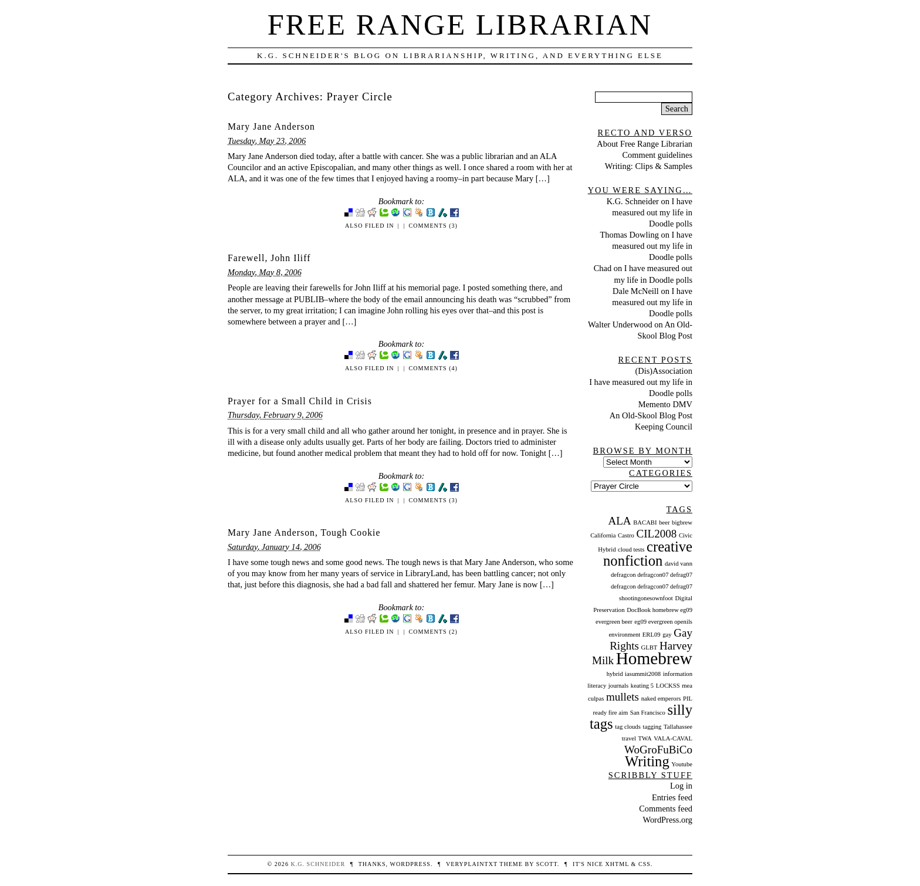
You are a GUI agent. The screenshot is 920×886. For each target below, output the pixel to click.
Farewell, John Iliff (269, 258)
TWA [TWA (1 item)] (645, 738)
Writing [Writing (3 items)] (647, 761)
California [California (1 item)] (602, 535)
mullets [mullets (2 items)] (622, 697)
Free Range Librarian (460, 24)
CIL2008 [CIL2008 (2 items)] (657, 533)
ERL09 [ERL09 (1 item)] (651, 634)
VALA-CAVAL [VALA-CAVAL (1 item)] (673, 738)
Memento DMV (665, 404)
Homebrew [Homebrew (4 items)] (654, 658)
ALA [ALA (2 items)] (619, 521)
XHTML (617, 864)
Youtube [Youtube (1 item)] (681, 764)
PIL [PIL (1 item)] (687, 698)
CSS (644, 864)
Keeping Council (663, 426)
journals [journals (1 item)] (618, 685)
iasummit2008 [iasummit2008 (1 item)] (643, 674)
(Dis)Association (663, 371)
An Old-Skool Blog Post (651, 415)
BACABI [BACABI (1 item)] (645, 522)
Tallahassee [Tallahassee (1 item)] (678, 726)
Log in (681, 785)
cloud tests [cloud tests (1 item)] (631, 549)
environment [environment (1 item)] (624, 634)
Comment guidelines (657, 155)
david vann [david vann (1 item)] (678, 563)
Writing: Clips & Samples (648, 166)
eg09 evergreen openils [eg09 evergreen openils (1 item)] (663, 621)
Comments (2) (433, 631)
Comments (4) (433, 368)
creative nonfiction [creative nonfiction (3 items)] (647, 554)
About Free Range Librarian (644, 143)
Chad (602, 268)
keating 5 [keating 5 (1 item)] (642, 685)
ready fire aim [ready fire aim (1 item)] (610, 712)
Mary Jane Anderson (271, 126)
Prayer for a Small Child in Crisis (300, 401)
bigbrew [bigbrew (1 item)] (682, 522)
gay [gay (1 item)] (666, 634)
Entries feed (672, 797)
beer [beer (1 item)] (664, 522)
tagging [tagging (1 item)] (651, 726)
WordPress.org (667, 819)
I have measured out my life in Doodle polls (652, 212)
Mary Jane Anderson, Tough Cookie (304, 532)
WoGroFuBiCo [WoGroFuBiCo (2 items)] (658, 749)
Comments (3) (433, 225)
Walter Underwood (620, 324)
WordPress (410, 864)
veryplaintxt (472, 864)
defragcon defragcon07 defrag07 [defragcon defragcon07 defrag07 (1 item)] (651, 574)
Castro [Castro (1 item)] (626, 535)
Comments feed (665, 808)
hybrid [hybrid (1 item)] (615, 674)
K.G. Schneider (633, 201)
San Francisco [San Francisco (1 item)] (647, 712)
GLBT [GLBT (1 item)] (649, 647)
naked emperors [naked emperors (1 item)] (661, 698)
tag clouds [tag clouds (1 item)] (628, 726)
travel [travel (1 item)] (629, 738)
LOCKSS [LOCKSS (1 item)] (668, 685)
